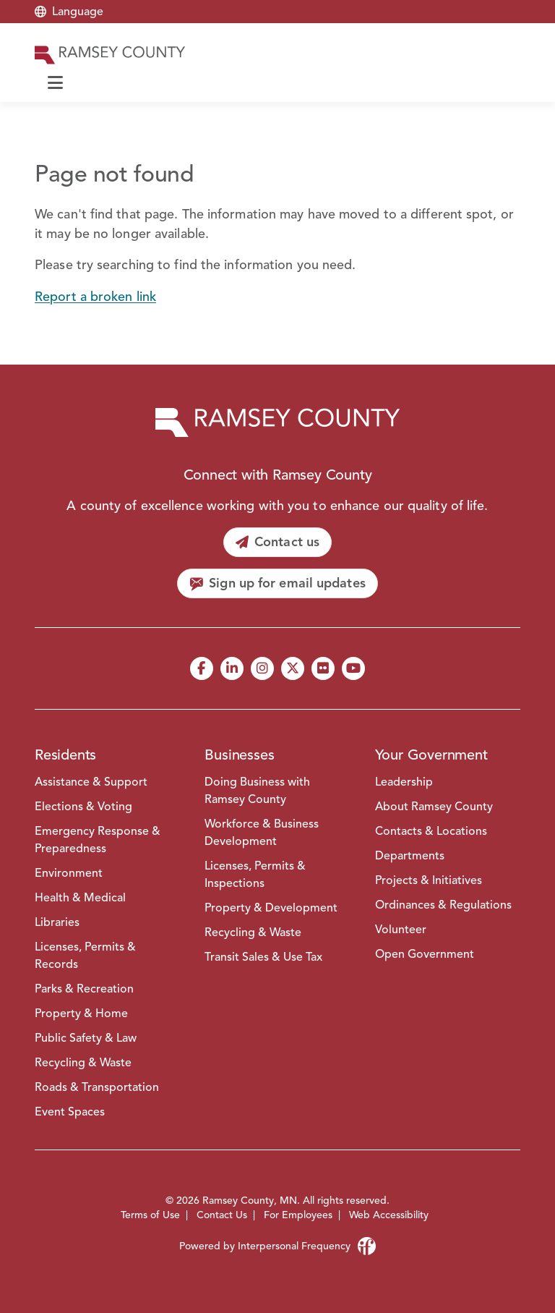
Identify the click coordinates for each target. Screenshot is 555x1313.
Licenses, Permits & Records (85, 956)
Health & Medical (80, 898)
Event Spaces (70, 1112)
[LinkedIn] (232, 668)
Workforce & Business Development (262, 833)
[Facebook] (201, 668)
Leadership (404, 782)
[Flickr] (323, 668)
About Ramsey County (434, 806)
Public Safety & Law (86, 1038)
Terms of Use (150, 1215)
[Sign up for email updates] (277, 583)
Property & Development (271, 908)
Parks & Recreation (84, 989)
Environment (69, 873)
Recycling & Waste (83, 1062)
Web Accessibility (389, 1215)
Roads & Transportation (97, 1087)
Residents (65, 755)
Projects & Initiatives (428, 880)
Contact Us (222, 1215)
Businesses (239, 755)
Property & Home (81, 1013)
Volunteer (400, 929)
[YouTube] (353, 668)
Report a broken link (95, 297)
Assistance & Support (91, 782)
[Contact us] (277, 542)
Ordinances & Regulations (443, 905)
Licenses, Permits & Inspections (255, 875)
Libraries (57, 922)
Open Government (424, 954)
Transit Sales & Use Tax (263, 957)
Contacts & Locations (431, 831)
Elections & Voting (83, 806)
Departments (409, 856)
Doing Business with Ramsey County (257, 791)
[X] (292, 668)
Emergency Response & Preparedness (97, 840)
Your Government (431, 755)
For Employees (298, 1215)
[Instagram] (262, 668)
